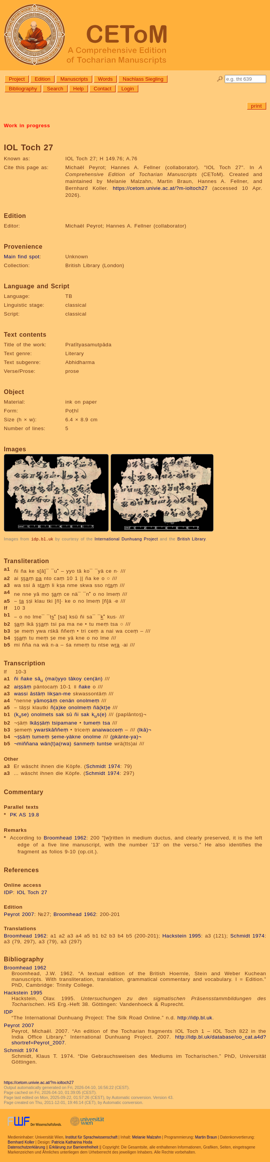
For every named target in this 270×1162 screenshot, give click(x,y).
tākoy (75, 678)
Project (17, 79)
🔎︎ (220, 79)
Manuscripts (74, 79)
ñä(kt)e (102, 707)
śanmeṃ (84, 743)
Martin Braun (206, 1137)
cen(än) (93, 678)
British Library (191, 539)
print (256, 106)
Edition (42, 79)
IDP (8, 892)
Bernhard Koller (21, 1142)
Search (55, 88)
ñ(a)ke (58, 707)
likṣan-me (59, 693)
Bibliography (23, 88)
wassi (21, 693)
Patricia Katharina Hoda (71, 1142)
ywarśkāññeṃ (51, 729)
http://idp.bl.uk (194, 1017)
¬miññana (26, 743)
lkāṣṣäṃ (40, 722)
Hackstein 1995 (181, 935)
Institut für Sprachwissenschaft (91, 1137)
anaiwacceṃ (107, 729)
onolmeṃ (87, 700)
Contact (102, 88)
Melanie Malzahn (146, 1137)
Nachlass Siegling (143, 79)
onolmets (42, 714)
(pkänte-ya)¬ (125, 736)
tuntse (104, 743)
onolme (92, 736)
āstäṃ (37, 693)
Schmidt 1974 (103, 766)
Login (127, 88)
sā (39, 678)
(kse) (21, 714)
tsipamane (64, 722)
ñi (16, 678)
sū (69, 714)
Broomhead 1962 (65, 837)
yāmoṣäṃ (46, 700)
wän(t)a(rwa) (55, 743)
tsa (106, 722)
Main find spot (22, 256)
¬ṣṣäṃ (22, 736)
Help (78, 88)
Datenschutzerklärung (26, 1147)
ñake (27, 678)
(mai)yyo (55, 678)
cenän (67, 700)
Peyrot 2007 (19, 914)
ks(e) (99, 714)
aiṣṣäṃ (22, 686)
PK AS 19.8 (24, 814)
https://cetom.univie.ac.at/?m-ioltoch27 (160, 188)
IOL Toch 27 (32, 892)
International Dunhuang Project (126, 539)
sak (60, 714)
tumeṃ (92, 722)
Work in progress (27, 125)
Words (105, 79)
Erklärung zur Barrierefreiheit (73, 1147)
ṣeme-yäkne (66, 736)
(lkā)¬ (144, 729)
